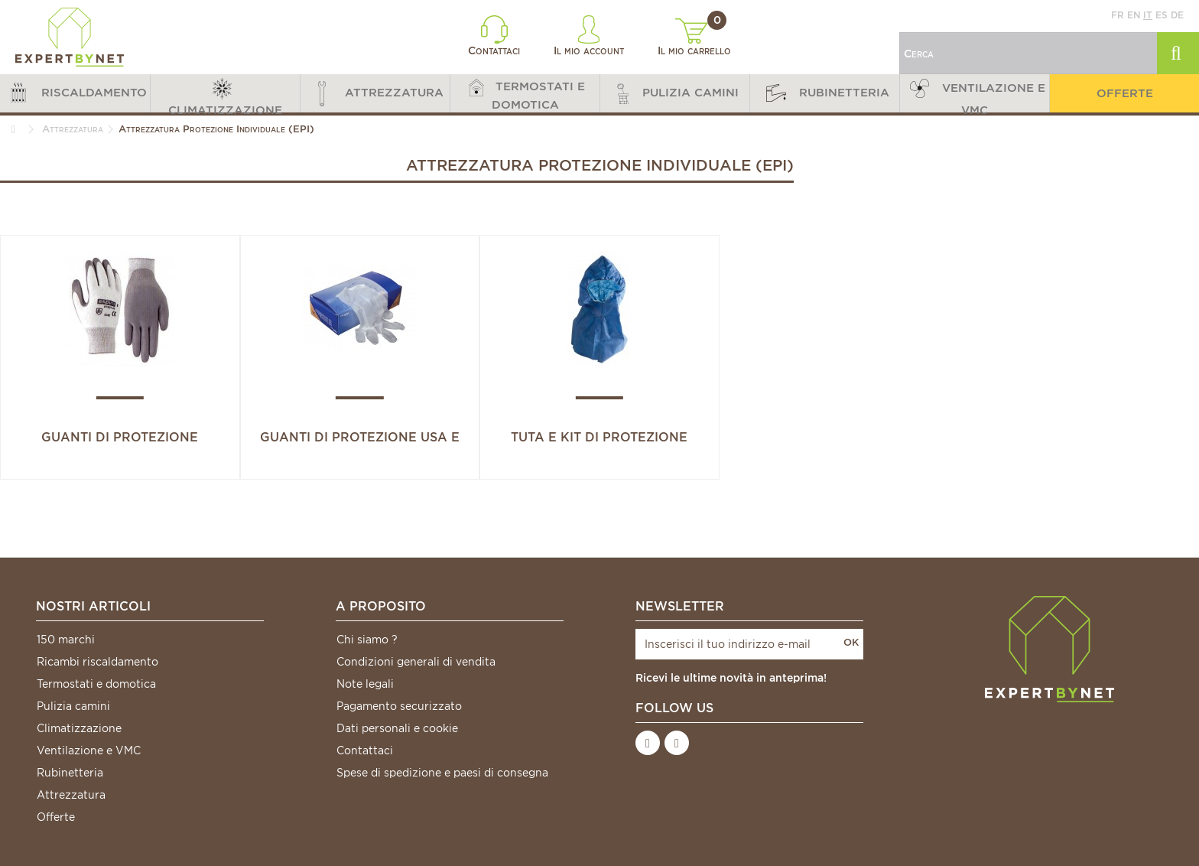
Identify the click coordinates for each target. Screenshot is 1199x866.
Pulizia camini (73, 706)
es (1161, 15)
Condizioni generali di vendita (416, 662)
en (1133, 15)
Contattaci (494, 36)
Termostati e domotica (96, 684)
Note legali (365, 684)
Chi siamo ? (367, 639)
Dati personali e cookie (397, 728)
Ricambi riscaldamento (97, 662)
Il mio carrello (694, 37)
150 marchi (66, 639)
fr (1117, 15)
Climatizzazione (79, 728)
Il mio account (589, 36)
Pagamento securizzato (399, 706)
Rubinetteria (70, 773)
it (1147, 15)
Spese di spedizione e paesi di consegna (442, 773)
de (1177, 15)
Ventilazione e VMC (89, 750)
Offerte (56, 817)
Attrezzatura (71, 795)
